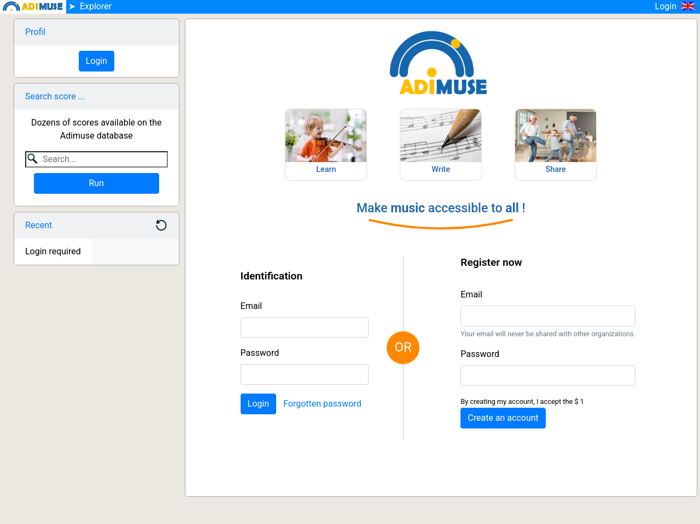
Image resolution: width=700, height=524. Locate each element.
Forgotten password (322, 403)
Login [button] (677, 6)
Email (251, 306)
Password (260, 353)
